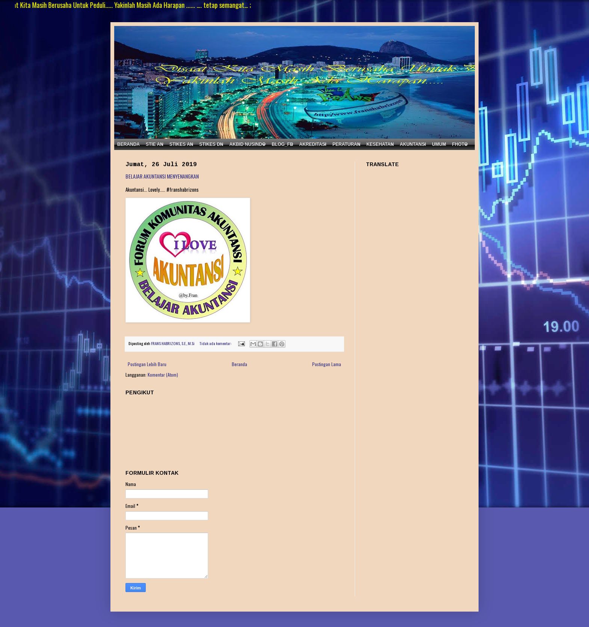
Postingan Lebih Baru (147, 364)
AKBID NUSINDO (247, 144)
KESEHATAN (380, 144)
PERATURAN (346, 144)
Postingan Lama (326, 364)
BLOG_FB (282, 144)
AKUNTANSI (413, 144)
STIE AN (154, 144)
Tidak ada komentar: (215, 343)
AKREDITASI (312, 144)
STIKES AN (181, 144)
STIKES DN (211, 144)
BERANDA (128, 144)
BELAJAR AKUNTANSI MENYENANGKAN (162, 176)
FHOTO (460, 144)
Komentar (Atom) (163, 374)
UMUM (439, 144)
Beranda (239, 364)
